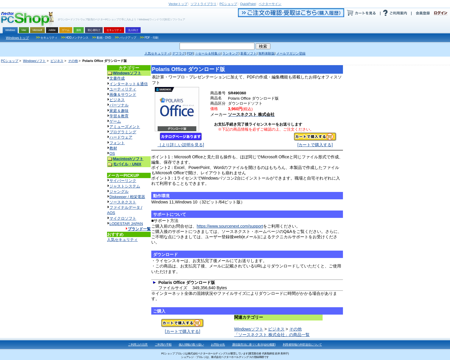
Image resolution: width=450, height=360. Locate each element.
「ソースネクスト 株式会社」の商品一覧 (272, 334)
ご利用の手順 (163, 344)
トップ (178, 4)
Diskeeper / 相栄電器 (127, 197)
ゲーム (115, 121)
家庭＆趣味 (119, 111)
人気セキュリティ (122, 239)
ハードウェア (120, 137)
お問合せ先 (218, 344)
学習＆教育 (119, 116)
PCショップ (9, 61)
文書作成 (117, 78)
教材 (113, 148)
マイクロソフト (122, 218)
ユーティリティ (122, 89)
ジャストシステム (124, 186)
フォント (117, 143)
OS (112, 153)
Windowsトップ (17, 38)
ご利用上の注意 (138, 344)
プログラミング (122, 132)
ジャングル (119, 191)
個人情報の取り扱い (191, 344)
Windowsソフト (34, 61)
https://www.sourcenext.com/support (230, 226)
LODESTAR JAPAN (126, 223)
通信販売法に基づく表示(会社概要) (254, 344)
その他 (73, 61)
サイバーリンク (122, 180)
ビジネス (56, 61)
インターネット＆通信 (128, 84)
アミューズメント (124, 126)
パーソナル (119, 105)
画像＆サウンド (122, 94)
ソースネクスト (122, 202)
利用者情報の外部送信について (302, 344)
